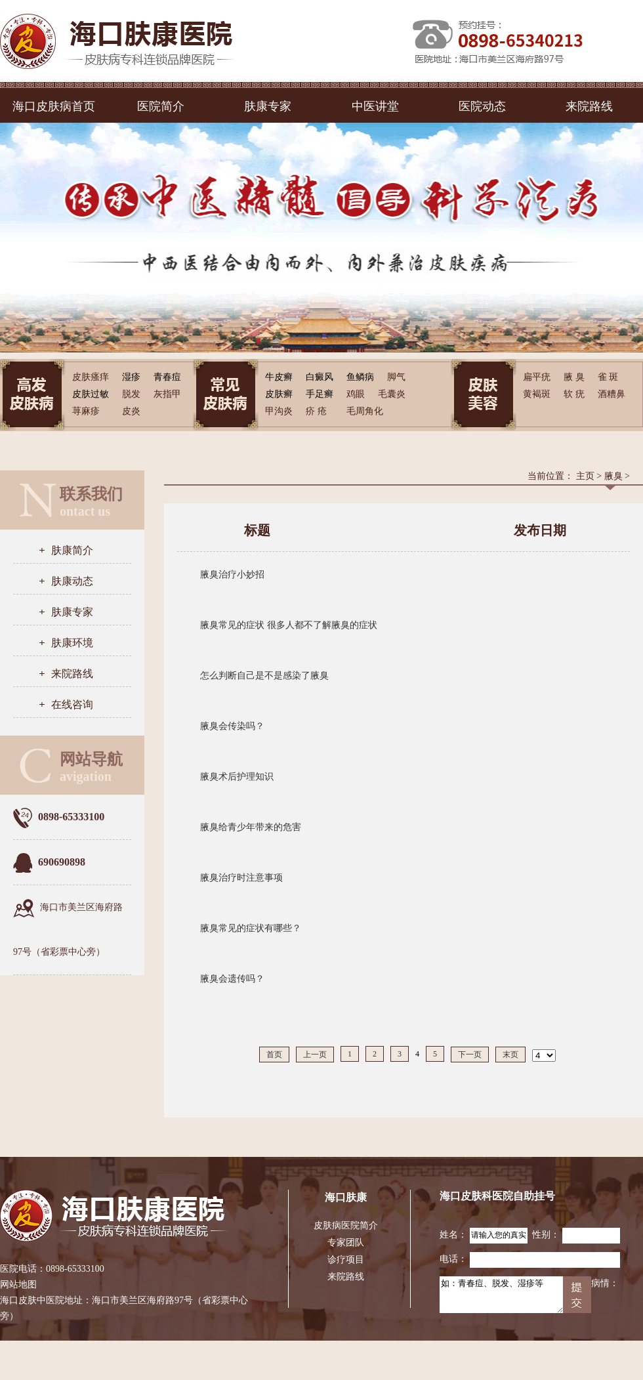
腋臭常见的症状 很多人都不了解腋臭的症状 (288, 625)
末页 (510, 1054)
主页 (585, 476)
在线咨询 (72, 704)
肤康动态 (72, 581)
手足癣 (319, 394)
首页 (274, 1054)
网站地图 (18, 1284)
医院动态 (482, 106)
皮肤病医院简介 (346, 1225)
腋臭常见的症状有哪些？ (250, 928)
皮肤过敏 (90, 394)
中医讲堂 (375, 106)
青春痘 (167, 377)
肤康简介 (72, 550)
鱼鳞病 (360, 377)
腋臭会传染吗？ (232, 726)
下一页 (470, 1054)
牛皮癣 (279, 377)
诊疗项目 (345, 1260)
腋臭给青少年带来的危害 (250, 827)
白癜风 (319, 377)
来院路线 (589, 106)
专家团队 (345, 1242)
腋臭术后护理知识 (237, 777)
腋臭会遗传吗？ (232, 979)
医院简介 (160, 106)
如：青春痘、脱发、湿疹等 (501, 1294)
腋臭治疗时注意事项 (241, 878)
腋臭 (613, 476)
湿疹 (131, 377)
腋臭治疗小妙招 (232, 574)
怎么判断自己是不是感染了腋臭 (264, 675)
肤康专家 (267, 106)
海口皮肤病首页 (53, 106)
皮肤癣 (279, 394)
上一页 (315, 1054)
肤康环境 (72, 642)
